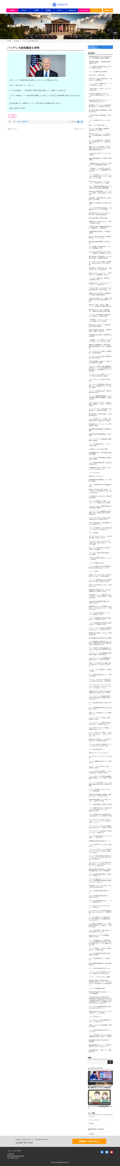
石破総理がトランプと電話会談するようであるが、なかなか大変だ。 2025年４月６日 (100, 596)
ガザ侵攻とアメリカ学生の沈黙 (98, 449)
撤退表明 (25, 121)
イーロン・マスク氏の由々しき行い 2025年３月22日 (100, 767)
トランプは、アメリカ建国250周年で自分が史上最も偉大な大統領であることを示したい (100, 697)
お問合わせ (108, 10)
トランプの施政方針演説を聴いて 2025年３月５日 (99, 896)
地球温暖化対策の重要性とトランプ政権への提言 (100, 480)
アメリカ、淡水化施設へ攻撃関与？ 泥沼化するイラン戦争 (100, 129)
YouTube (91, 1123)
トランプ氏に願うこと (95, 1016)
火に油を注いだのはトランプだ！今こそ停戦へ (100, 154)
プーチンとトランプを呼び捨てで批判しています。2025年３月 (100, 831)
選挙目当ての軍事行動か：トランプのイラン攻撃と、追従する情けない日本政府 (100, 193)
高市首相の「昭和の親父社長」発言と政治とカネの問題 (100, 198)
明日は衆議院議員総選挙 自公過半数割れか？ (100, 964)
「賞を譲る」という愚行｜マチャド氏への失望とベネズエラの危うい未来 (100, 340)
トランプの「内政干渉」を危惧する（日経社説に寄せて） (99, 278)
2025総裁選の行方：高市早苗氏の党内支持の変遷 (100, 453)
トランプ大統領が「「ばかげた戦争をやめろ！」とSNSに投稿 (100, 949)
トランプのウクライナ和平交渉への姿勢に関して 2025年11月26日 (100, 409)
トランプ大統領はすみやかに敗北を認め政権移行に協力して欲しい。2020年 (100, 1035)
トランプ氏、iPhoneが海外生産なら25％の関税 (99, 553)
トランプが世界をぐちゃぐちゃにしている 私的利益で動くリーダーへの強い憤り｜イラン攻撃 (100, 176)
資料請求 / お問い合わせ (89, 1141)
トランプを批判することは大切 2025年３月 (100, 845)
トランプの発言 (93, 571)
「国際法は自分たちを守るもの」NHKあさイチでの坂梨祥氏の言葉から (100, 164)
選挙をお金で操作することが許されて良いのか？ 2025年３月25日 (100, 740)
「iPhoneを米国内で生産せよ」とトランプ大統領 (100, 558)
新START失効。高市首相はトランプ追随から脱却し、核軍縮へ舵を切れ (100, 257)
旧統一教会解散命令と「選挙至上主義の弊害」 (100, 159)
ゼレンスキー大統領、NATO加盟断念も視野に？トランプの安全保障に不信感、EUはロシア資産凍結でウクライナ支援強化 (100, 369)
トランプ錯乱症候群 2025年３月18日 (100, 804)
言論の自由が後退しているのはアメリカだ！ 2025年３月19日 (100, 800)
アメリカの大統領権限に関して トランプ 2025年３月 (100, 901)
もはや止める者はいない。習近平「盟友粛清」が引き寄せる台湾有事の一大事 (100, 299)
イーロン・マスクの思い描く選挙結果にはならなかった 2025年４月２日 (100, 628)
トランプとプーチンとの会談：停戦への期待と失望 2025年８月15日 (100, 518)
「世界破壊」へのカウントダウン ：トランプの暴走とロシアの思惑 (100, 320)
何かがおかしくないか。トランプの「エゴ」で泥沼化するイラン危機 (99, 182)
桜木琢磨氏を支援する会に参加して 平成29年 (100, 1040)
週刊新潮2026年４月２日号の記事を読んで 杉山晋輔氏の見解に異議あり (100, 57)
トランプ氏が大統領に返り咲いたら (99, 968)
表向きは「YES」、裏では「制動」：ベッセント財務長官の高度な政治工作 (100, 305)
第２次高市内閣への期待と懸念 (98, 218)
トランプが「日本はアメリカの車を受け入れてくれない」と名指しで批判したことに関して (100, 851)
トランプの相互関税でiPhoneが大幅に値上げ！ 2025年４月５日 (100, 618)
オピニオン (96, 10)
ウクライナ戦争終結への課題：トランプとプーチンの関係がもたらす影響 (100, 501)
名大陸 (48, 10)
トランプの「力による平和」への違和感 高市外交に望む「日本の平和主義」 (100, 263)
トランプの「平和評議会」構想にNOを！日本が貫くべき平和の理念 (100, 315)
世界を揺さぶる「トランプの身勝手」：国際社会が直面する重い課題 (99, 310)
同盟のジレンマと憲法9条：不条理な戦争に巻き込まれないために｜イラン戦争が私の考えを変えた (100, 148)
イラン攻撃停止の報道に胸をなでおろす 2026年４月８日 (100, 67)
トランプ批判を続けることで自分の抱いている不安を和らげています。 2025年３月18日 (100, 809)
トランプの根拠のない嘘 (96, 563)
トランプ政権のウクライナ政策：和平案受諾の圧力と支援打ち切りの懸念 (100, 419)
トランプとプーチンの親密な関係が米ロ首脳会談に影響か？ (100, 506)
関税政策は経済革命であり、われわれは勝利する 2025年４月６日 (100, 590)
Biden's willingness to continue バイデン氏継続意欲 (100, 992)
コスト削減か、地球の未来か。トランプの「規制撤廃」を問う (100, 247)
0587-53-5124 (25, 1142)
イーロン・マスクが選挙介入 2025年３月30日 (100, 670)
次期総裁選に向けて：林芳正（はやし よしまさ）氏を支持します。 (100, 468)
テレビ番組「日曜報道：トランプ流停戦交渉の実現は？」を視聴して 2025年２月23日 (100, 925)
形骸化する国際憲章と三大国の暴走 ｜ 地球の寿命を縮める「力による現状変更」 (100, 346)
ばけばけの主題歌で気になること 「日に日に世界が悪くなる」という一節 (100, 95)
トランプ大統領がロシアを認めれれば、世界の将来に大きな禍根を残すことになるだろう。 (100, 918)
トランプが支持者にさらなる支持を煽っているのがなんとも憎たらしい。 (100, 528)
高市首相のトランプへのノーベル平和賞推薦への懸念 (100, 424)
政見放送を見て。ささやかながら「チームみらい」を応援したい (100, 283)
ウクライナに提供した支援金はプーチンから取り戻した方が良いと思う (100, 745)
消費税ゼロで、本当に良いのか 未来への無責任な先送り (100, 222)
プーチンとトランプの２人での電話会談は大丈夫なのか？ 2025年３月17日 (100, 826)
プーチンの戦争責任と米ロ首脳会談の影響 (100, 485)
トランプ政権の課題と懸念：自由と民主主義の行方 (100, 463)
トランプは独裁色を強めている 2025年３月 (100, 762)
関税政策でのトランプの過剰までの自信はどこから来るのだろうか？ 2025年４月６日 (100, 608)
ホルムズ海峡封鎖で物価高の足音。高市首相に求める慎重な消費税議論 (100, 187)
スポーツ (60, 10)
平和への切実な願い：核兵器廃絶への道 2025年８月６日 (100, 523)
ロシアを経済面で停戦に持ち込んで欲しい (100, 703)
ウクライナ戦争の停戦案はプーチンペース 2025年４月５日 (100, 613)
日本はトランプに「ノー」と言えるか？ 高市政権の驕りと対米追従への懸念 (100, 135)
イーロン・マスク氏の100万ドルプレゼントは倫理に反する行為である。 (100, 972)
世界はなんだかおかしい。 (97, 476)
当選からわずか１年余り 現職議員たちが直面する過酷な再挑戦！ (100, 293)
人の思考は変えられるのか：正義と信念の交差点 (100, 496)
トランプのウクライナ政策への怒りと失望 (100, 380)
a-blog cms (72, 10)
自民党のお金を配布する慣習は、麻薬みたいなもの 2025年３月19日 (100, 795)
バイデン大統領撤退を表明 (30, 41)
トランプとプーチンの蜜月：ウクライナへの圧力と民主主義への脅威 (100, 375)
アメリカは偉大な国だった (97, 749)
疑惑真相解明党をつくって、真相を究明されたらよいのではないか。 (100, 1045)
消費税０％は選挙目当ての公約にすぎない (100, 203)
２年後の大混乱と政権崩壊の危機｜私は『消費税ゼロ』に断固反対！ (100, 227)
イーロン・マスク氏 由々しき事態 (99, 977)
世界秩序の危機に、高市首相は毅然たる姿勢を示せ (100, 62)
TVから (24, 10)
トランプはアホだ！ (95, 472)
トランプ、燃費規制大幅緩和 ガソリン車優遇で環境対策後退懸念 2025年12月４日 (100, 397)
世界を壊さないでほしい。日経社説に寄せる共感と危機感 (100, 325)
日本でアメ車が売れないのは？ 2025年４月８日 (100, 585)
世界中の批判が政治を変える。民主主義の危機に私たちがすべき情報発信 (100, 869)
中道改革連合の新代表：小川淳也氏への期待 (100, 232)
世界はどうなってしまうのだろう (99, 753)
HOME (12, 10)
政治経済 (16, 41)
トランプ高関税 (93, 533)
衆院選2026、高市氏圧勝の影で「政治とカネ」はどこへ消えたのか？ (100, 268)
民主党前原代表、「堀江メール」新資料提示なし (100, 1050)
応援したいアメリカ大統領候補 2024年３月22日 (100, 1025)
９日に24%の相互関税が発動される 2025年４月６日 (100, 602)
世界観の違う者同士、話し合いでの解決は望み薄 (100, 633)
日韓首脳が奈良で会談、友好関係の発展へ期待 (100, 335)
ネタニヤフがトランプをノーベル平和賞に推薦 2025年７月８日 (100, 537)
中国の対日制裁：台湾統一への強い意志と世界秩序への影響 (100, 362)
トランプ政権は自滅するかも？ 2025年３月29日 (100, 675)
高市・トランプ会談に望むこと (98, 125)
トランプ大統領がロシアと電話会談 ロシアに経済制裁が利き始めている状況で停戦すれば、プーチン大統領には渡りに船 (100, 943)
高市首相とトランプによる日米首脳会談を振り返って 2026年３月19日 (100, 105)
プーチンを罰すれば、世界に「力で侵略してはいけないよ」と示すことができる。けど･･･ (100, 734)
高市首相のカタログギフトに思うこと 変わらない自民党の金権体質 (101, 213)
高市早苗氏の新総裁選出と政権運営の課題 (100, 429)
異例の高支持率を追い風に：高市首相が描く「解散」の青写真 (100, 330)
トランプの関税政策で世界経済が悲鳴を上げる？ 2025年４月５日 (100, 623)
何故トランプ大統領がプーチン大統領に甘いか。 (100, 713)
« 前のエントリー (12, 129)
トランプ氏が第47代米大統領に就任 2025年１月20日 (100, 954)
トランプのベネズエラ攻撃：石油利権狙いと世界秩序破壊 (100, 352)
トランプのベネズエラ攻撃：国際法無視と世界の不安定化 (100, 357)
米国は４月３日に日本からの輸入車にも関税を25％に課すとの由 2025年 (100, 691)
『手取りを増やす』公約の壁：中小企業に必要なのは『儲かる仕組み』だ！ (100, 288)
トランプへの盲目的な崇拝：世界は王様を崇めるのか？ (100, 391)
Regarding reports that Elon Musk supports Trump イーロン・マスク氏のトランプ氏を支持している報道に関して (100, 983)
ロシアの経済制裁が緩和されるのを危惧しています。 (100, 708)
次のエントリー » (79, 129)
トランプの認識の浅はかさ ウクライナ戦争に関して (100, 444)
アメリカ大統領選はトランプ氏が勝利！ (99, 959)
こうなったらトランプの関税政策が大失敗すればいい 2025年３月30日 (100, 658)
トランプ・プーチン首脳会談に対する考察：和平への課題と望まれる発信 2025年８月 (100, 512)
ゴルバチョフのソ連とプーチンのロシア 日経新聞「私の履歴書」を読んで (100, 252)
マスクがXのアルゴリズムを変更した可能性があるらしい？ (100, 728)
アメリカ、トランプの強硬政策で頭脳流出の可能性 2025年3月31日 (100, 653)
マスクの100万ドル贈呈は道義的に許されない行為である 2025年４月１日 (100, 648)
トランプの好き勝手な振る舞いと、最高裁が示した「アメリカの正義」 (100, 208)
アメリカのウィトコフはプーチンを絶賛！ (100, 757)
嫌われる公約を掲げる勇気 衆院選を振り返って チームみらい (100, 237)
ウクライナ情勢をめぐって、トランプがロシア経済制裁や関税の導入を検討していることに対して (100, 880)
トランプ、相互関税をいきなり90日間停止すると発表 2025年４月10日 (100, 580)
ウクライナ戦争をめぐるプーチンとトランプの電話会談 (100, 790)
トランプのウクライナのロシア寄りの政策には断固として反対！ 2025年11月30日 (100, 404)
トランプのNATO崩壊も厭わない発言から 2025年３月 (100, 874)
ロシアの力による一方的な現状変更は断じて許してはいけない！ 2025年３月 (100, 912)
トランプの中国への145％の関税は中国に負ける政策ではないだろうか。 (100, 567)
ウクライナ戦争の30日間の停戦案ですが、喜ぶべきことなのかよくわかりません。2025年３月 (100, 857)
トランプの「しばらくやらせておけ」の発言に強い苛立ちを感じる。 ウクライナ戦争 (100, 543)
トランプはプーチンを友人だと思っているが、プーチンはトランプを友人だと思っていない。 (100, 821)
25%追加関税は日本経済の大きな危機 (100, 638)
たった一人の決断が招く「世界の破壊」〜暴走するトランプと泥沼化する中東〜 (100, 142)
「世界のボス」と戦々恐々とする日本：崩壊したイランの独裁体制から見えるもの (100, 170)
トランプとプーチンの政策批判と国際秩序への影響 (100, 439)
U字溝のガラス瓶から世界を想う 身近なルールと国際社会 (100, 79)
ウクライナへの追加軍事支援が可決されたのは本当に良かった (100, 1007)
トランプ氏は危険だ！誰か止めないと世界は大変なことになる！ (100, 931)
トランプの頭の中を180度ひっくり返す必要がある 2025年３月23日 (100, 772)
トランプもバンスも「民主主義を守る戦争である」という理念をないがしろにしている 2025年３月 (100, 864)
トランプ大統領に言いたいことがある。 (99, 120)
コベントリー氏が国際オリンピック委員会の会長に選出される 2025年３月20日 (100, 784)
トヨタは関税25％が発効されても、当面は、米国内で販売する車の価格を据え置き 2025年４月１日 (100, 643)
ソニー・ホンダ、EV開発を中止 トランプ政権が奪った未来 (100, 84)
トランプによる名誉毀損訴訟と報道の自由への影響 (100, 458)
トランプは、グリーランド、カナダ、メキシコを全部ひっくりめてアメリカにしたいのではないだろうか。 (100, 686)
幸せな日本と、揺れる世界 (97, 75)
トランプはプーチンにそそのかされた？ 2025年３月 (99, 906)
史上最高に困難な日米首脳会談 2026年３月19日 (100, 110)
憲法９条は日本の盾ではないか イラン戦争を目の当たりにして (100, 100)
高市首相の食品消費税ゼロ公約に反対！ (99, 242)
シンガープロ (83, 10)
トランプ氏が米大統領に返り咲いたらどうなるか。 (100, 1030)
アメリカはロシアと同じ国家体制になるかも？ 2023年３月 (100, 1020)
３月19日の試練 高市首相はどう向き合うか (100, 115)
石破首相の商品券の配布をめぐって (99, 841)
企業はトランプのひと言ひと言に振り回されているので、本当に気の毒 (100, 575)
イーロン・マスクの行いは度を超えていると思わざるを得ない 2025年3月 (100, 680)
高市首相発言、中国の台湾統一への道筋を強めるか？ (100, 414)
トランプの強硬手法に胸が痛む (98, 71)
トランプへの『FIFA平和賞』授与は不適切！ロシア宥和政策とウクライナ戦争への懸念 (100, 386)
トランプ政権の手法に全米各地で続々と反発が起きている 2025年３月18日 (100, 815)
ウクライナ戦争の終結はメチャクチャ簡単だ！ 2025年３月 (100, 836)
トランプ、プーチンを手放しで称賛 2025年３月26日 (100, 718)
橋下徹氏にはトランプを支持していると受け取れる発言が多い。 (100, 886)
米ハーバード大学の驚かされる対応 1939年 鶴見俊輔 (100, 548)
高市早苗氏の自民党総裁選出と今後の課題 (100, 434)
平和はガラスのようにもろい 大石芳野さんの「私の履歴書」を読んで (100, 273)
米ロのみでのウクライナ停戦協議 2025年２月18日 (99, 936)
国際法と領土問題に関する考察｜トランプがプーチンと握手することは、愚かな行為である (100, 491)
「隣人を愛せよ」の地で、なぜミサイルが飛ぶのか (100, 89)
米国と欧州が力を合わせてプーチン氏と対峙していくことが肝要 (100, 1012)
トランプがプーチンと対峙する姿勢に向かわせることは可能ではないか (100, 723)
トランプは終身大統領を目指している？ (99, 891)
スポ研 (36, 10)
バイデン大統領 (17, 121)
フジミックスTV (93, 1120)
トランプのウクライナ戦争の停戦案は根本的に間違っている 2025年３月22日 (100, 778)
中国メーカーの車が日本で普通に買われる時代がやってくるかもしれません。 (100, 664)
